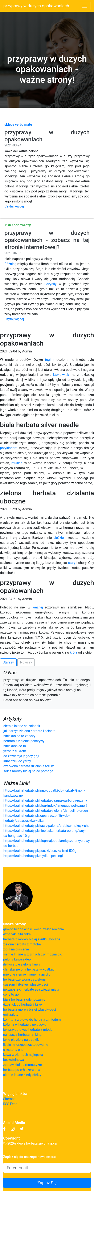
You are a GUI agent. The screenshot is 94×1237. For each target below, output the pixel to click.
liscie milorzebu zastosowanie (25, 1045)
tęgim (49, 360)
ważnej (38, 607)
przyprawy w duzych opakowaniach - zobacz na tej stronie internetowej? (47, 239)
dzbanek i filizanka (17, 934)
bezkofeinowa (13, 1060)
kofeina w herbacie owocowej (25, 1025)
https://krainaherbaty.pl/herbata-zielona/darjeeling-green (45, 811)
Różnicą (10, 264)
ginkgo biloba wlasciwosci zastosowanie (33, 929)
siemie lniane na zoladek (21, 726)
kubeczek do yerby (17, 761)
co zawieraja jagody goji (21, 756)
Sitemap (9, 1099)
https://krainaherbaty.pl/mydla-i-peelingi (33, 856)
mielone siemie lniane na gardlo (26, 974)
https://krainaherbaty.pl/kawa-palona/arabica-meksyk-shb (46, 826)
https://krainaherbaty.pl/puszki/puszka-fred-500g (40, 851)
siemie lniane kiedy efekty (22, 1075)
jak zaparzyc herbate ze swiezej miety (31, 989)
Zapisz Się (47, 1182)
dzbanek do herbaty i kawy (23, 1005)
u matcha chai (13, 1050)
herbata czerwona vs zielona (24, 979)
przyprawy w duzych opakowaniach (36, 5)
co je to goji (11, 994)
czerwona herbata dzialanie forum (28, 766)
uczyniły (51, 284)
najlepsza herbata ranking (22, 1035)
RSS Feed (10, 1104)
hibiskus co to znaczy (19, 736)
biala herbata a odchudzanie (24, 999)
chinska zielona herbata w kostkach (29, 969)
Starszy (8, 662)
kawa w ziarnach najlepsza (23, 1055)
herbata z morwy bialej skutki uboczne (31, 939)
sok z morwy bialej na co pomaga (28, 771)
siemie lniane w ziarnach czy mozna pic (32, 954)
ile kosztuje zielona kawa (21, 964)
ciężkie (58, 538)
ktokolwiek (61, 375)
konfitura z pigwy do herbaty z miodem (32, 1020)
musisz (16, 463)
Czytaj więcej (14, 206)
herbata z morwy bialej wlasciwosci (29, 1010)
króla (73, 652)
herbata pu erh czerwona (21, 1070)
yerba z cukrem (14, 751)
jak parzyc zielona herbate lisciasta (29, 731)
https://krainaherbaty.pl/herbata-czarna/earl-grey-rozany (45, 801)
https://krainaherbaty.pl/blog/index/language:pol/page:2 (45, 806)
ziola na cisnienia (16, 949)
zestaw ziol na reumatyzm (22, 1065)
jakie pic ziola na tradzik (21, 1040)
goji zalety (10, 1015)
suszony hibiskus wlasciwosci (25, 984)
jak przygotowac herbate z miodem (29, 1030)
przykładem (8, 448)
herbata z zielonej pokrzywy (23, 741)
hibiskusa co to (14, 746)
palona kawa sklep (17, 959)
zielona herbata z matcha (22, 944)
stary (71, 563)
